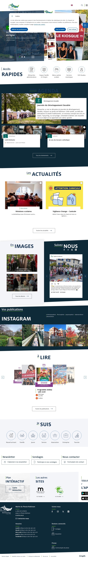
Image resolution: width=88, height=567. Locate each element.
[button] (86, 5)
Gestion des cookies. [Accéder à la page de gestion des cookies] (39, 24)
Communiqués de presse (62, 548)
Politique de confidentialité (34, 556)
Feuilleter (40, 398)
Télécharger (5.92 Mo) (41, 395)
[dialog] (44, 23)
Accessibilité (53, 556)
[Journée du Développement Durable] (53, 105)
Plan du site (45, 556)
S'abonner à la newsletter (15, 462)
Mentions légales (5, 556)
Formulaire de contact (74, 462)
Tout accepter (60, 29)
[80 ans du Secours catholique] (59, 140)
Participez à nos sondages (45, 462)
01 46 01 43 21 (19, 515)
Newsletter (58, 534)
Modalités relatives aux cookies (18, 556)
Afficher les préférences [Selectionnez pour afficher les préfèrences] (19, 29)
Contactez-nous (23, 518)
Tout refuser (72, 29)
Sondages (58, 529)
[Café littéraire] (10, 140)
